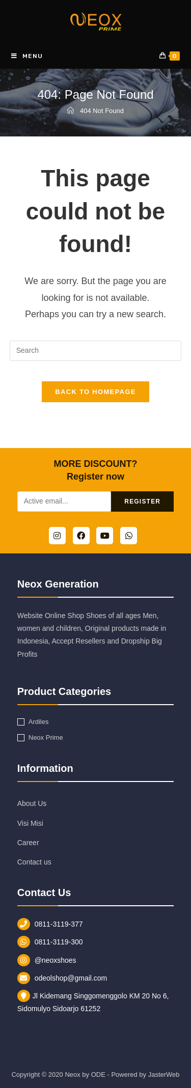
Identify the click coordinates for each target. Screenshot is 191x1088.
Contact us (34, 862)
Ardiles (39, 722)
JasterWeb (164, 1074)
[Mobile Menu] (27, 56)
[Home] (70, 111)
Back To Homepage (95, 392)
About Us (32, 803)
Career (28, 843)
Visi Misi (30, 823)
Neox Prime (46, 737)
